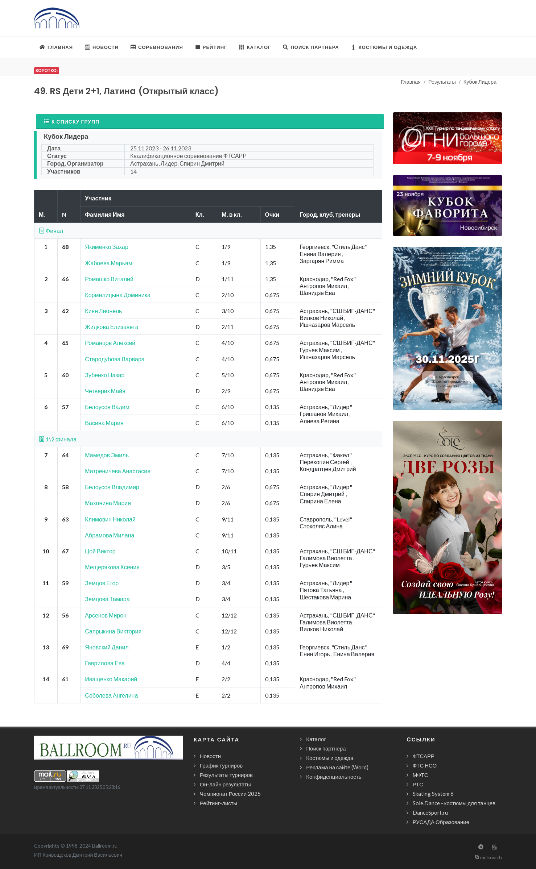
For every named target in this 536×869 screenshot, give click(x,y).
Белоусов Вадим (107, 406)
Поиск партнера (326, 748)
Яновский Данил (106, 647)
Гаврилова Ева (105, 663)
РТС (418, 784)
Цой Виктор (100, 551)
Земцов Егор (102, 582)
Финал (51, 230)
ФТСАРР (423, 756)
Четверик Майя (105, 390)
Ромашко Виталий (109, 278)
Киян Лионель (103, 310)
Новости (210, 756)
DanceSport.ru (430, 812)
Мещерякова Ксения (112, 567)
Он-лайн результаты (225, 784)
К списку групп (71, 121)
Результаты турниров (226, 775)
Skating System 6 (433, 793)
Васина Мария (104, 422)
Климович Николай (110, 519)
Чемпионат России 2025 (230, 793)
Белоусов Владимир (112, 486)
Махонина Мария (108, 502)
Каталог (316, 739)
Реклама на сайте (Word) (337, 767)
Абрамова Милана (109, 535)
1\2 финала (58, 439)
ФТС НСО (425, 765)
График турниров (221, 765)
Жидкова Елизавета (111, 326)
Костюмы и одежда (329, 757)
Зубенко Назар (104, 374)
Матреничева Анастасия (117, 470)
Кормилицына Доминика (118, 294)
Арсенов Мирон (106, 615)
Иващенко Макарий (111, 678)
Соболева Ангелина (111, 695)
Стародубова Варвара (114, 359)
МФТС (420, 775)
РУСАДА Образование (441, 822)
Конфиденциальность (333, 776)
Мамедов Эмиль (107, 455)
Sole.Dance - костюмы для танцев (454, 803)
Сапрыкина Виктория (113, 631)
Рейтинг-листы (218, 803)
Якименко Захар (106, 246)
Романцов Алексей (110, 342)
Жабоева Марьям (108, 262)
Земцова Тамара (107, 598)
